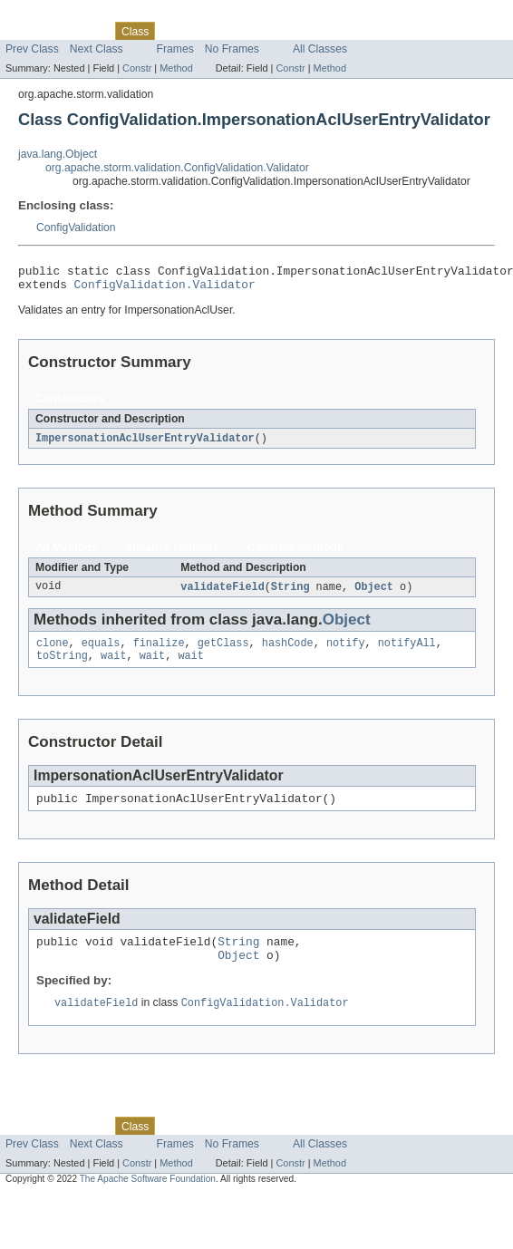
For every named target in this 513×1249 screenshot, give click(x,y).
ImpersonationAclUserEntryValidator (145, 444)
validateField (222, 593)
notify (345, 651)
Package (84, 30)
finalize (159, 651)
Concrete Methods (295, 553)
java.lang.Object (57, 154)
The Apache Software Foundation (148, 1199)
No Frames (232, 49)
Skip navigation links (50, 15)
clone (52, 651)
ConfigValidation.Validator (165, 289)
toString (62, 666)
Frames (175, 49)
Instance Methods (172, 553)
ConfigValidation (76, 227)
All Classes (320, 49)
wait (113, 666)
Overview (28, 30)
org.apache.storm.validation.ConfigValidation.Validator (177, 167)
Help (345, 30)
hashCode (288, 651)
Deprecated (257, 30)
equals (101, 651)
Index (310, 30)
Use (175, 30)
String (290, 593)
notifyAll (407, 651)
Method (176, 68)
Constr (136, 68)
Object (373, 593)
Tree (207, 30)
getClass (223, 651)
